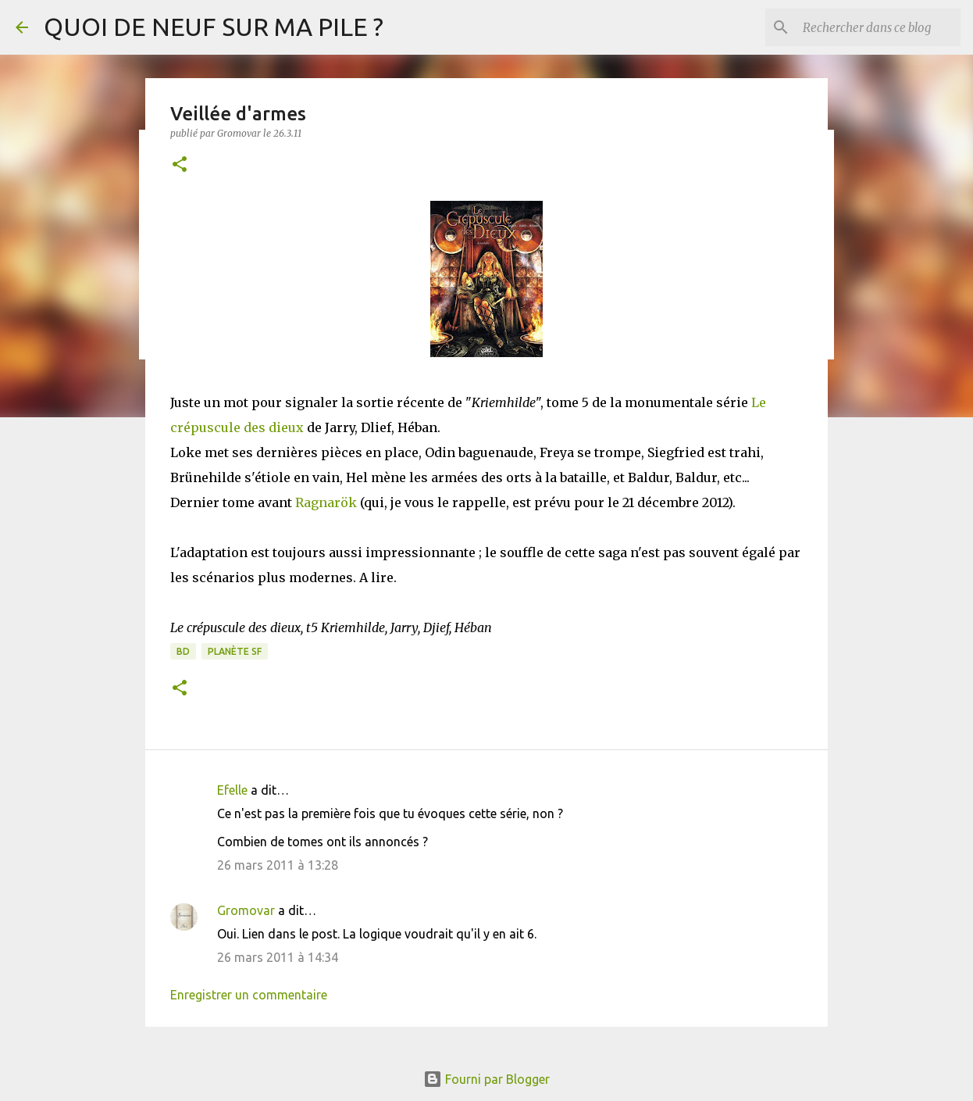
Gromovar (246, 910)
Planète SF (235, 651)
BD (183, 651)
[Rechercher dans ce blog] (879, 27)
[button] (179, 165)
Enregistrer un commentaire (248, 995)
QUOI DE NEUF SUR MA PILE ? (213, 27)
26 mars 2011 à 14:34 (277, 957)
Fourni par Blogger (486, 1079)
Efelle (232, 790)
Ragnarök (326, 502)
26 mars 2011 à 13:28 (277, 865)
